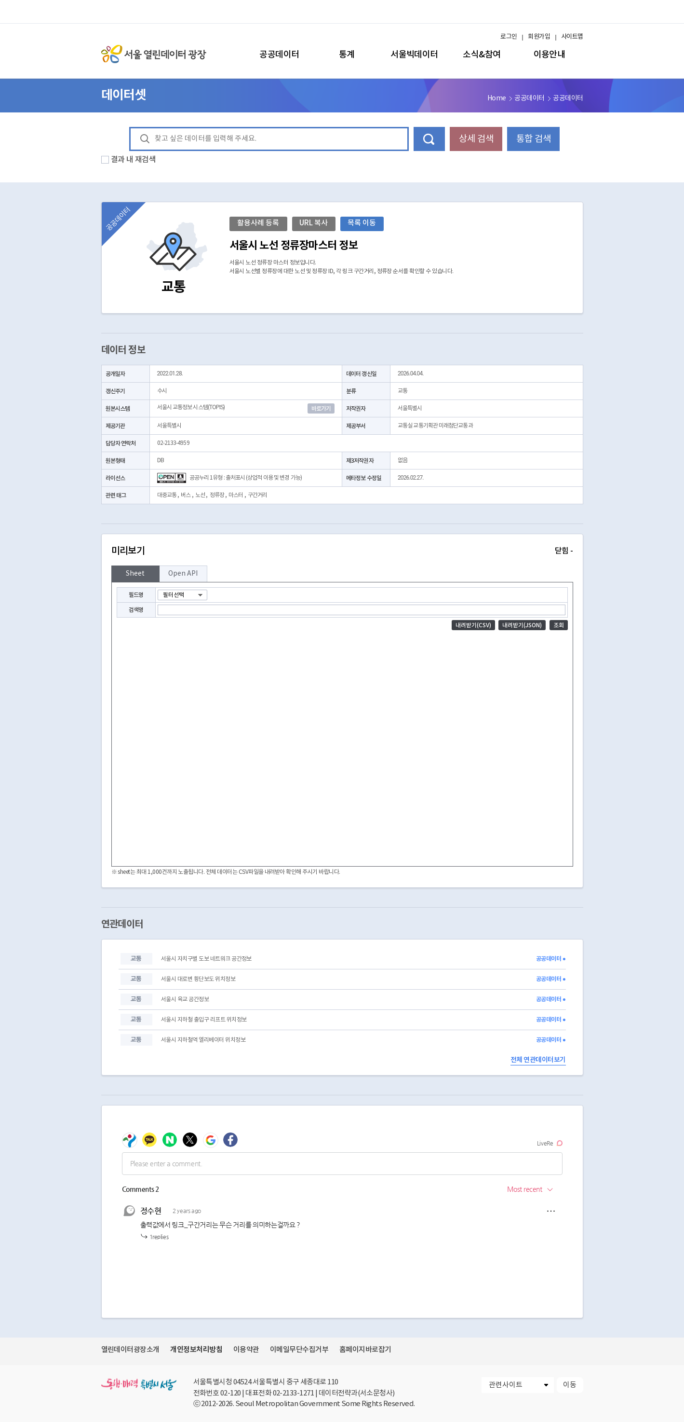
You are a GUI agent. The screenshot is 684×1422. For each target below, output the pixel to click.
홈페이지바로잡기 (365, 1350)
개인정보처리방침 (196, 1349)
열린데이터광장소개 (130, 1350)
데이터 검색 (429, 139)
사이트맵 (572, 37)
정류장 (217, 495)
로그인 (508, 37)
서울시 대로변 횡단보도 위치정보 (198, 979)
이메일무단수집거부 (299, 1350)
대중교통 (166, 495)
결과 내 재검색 (133, 160)
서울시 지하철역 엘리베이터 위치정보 (203, 1040)
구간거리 (257, 495)
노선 (200, 495)
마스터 (235, 495)
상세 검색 (476, 139)
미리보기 (342, 551)
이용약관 (246, 1350)
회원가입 (539, 37)
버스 (185, 495)
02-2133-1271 (293, 1393)
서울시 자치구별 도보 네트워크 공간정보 (206, 959)
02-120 (230, 1393)
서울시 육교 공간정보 (185, 999)
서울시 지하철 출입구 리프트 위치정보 (204, 1020)
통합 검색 (533, 139)
